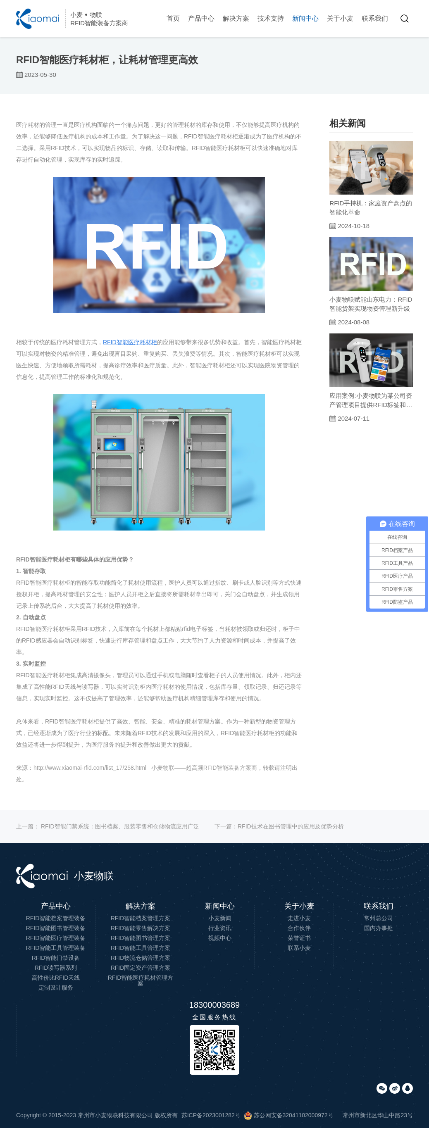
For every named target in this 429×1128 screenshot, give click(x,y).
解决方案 (236, 18)
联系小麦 (299, 948)
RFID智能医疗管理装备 (56, 938)
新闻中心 (305, 18)
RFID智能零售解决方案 (141, 928)
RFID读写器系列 (56, 967)
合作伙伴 (299, 928)
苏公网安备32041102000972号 (289, 1115)
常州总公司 (378, 918)
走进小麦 (299, 918)
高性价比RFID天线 (56, 977)
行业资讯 (219, 928)
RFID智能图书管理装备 (56, 928)
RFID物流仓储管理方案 (141, 957)
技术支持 (270, 18)
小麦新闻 (219, 918)
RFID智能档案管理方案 (141, 918)
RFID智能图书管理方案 (141, 938)
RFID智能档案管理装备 (56, 918)
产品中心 (201, 18)
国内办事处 (378, 928)
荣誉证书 (299, 938)
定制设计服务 (55, 987)
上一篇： (107, 826)
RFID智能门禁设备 (56, 957)
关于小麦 (340, 18)
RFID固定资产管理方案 (141, 967)
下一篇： (279, 826)
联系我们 (375, 18)
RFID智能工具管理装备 (56, 948)
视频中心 (219, 938)
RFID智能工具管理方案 (141, 948)
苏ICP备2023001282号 (211, 1115)
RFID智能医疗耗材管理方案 (141, 980)
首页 (173, 18)
